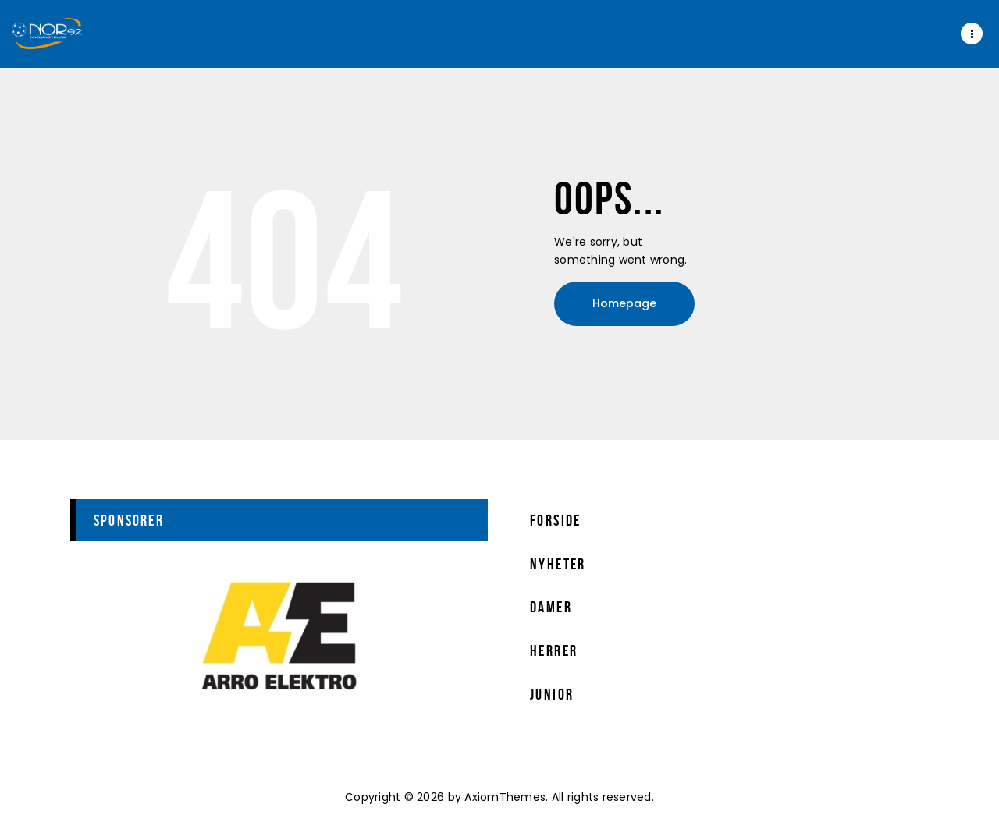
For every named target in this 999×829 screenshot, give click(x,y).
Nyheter (558, 563)
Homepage (624, 303)
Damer (551, 606)
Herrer (554, 650)
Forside (555, 520)
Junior (552, 694)
